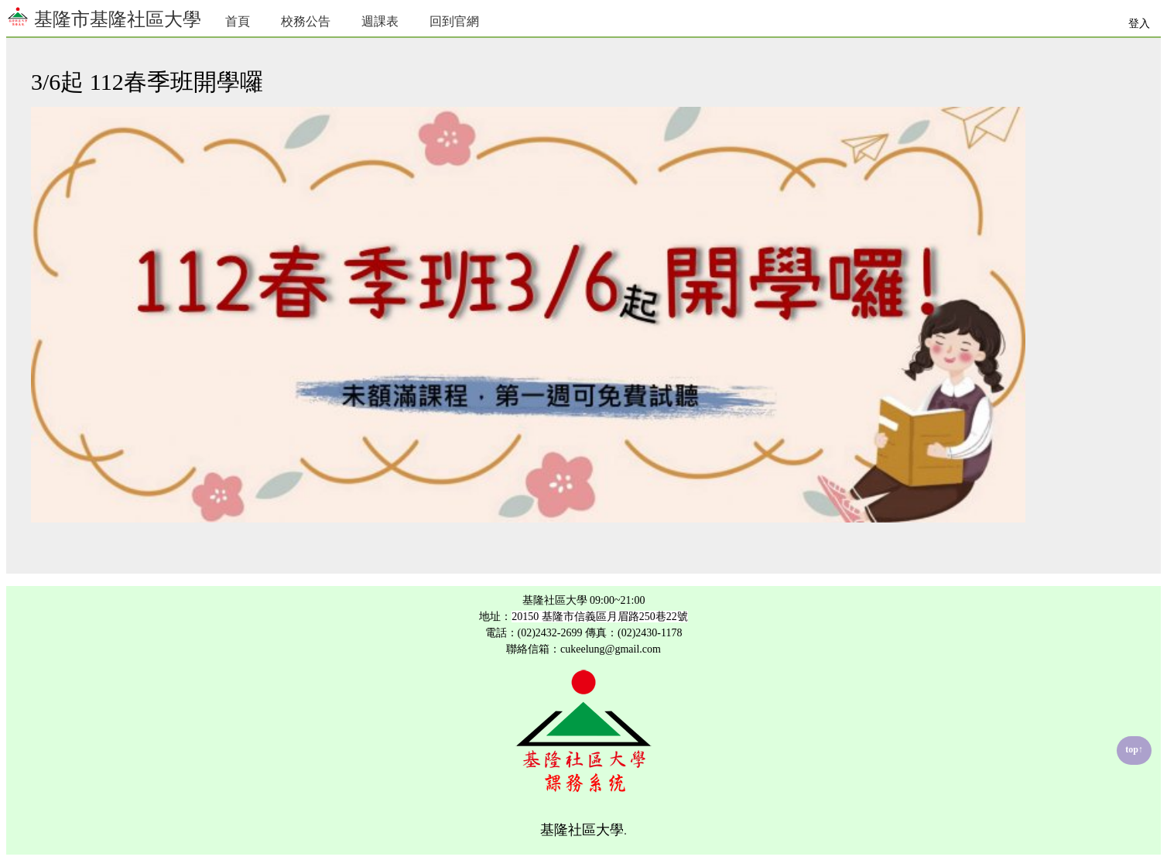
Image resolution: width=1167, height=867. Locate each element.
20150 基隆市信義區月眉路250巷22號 (600, 616)
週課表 (380, 21)
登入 (1139, 23)
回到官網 (454, 21)
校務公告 (305, 21)
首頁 (237, 21)
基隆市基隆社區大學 (103, 17)
